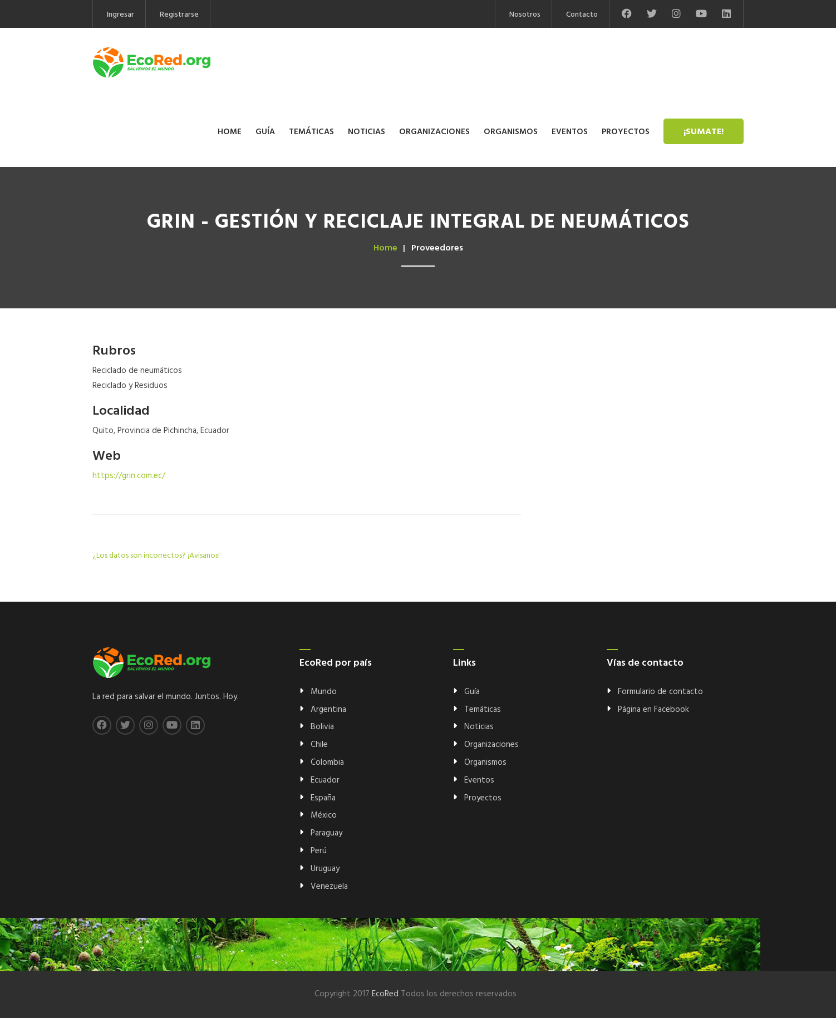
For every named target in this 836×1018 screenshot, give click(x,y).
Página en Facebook (653, 709)
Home (230, 132)
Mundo (324, 692)
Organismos (511, 132)
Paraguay (326, 833)
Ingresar (120, 14)
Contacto (582, 14)
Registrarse (179, 14)
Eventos (570, 132)
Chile (319, 744)
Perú (319, 851)
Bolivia (322, 727)
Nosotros (524, 14)
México (324, 815)
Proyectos (626, 132)
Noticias (366, 132)
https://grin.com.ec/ (128, 476)
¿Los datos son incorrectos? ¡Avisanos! (156, 555)
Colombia (327, 762)
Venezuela (329, 886)
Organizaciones (434, 132)
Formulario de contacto (660, 692)
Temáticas (311, 132)
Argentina (328, 709)
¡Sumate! (703, 132)
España (323, 798)
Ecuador (325, 780)
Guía (265, 132)
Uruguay (325, 869)
